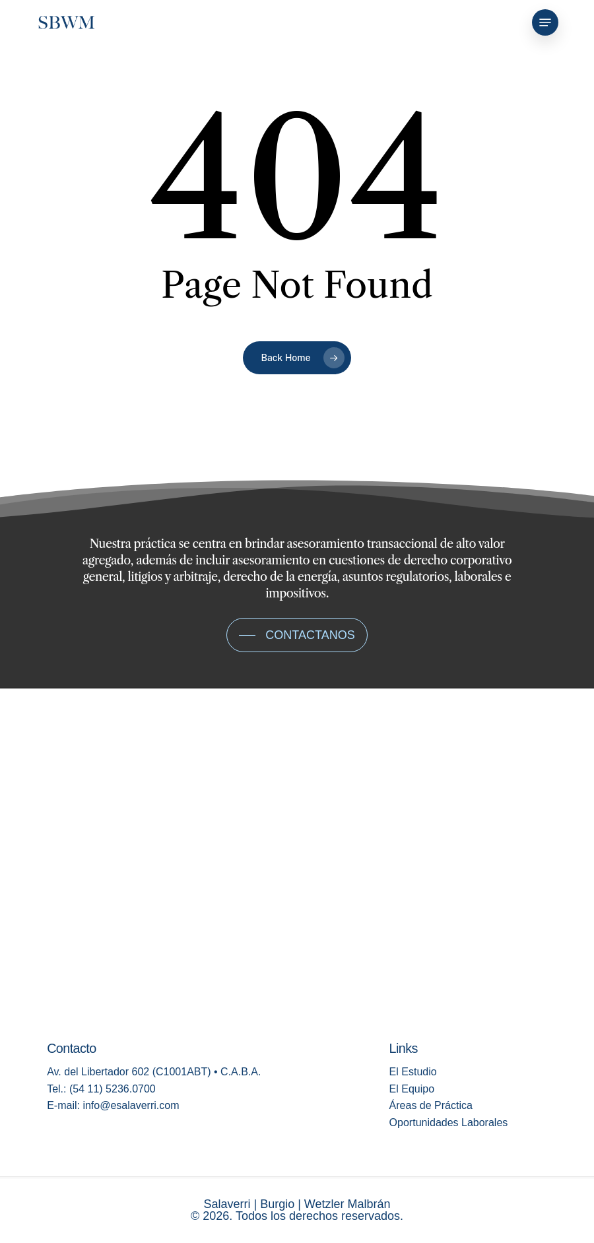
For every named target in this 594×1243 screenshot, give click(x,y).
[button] (545, 22)
